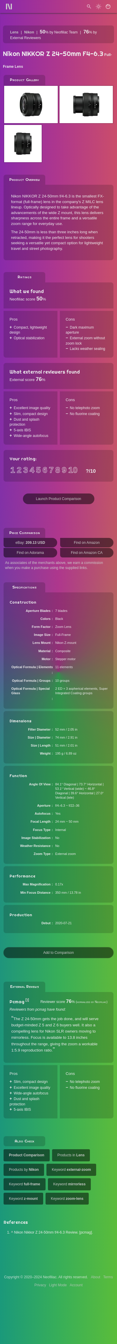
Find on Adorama (30, 553)
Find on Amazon (87, 543)
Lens (14, 32)
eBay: (30, 543)
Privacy (40, 1285)
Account (76, 1285)
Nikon (29, 32)
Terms (108, 1277)
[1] (27, 1000)
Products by (24, 1170)
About (95, 1277)
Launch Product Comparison (58, 499)
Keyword (71, 1170)
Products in (71, 1155)
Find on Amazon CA (87, 553)
